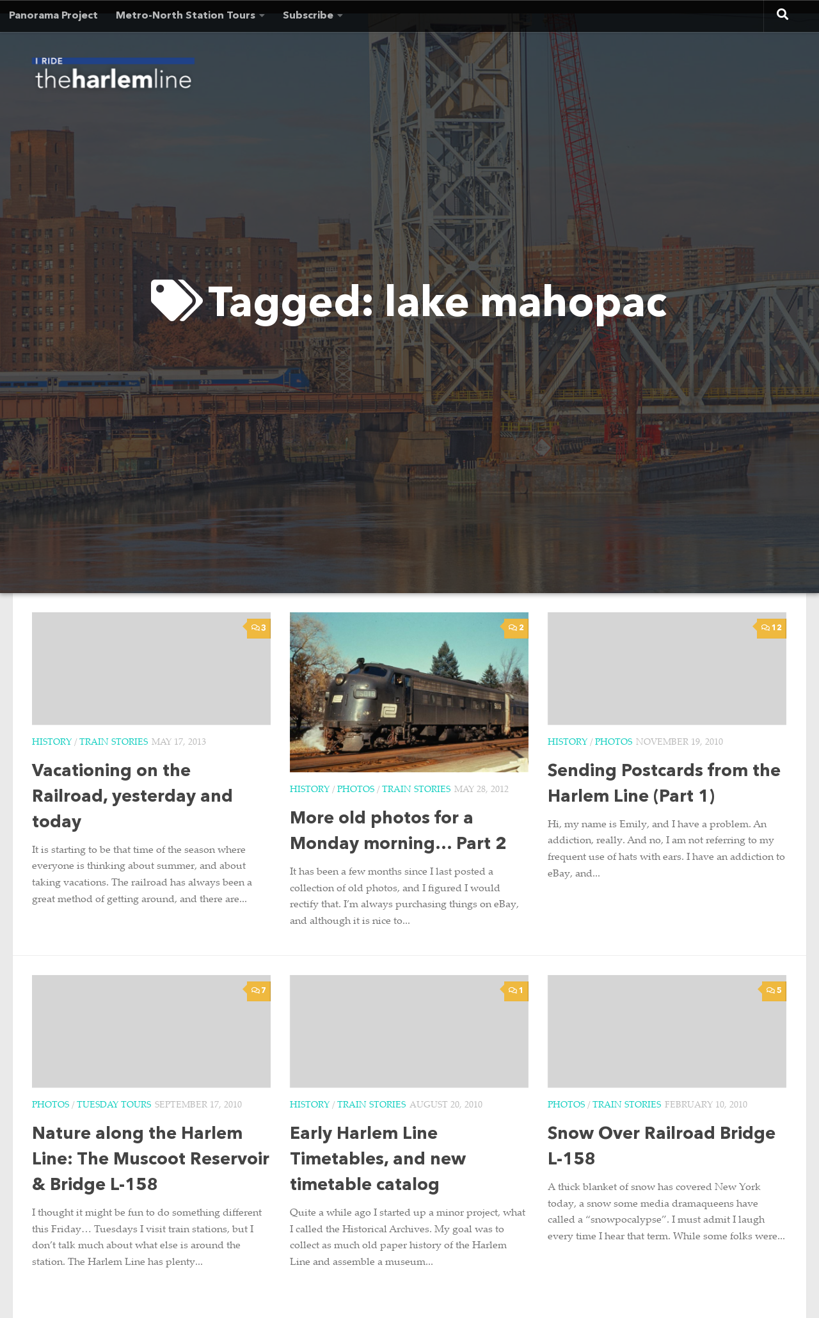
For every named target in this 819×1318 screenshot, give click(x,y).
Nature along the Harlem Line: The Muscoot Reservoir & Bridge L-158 (150, 1160)
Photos (355, 790)
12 (771, 628)
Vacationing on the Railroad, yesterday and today (132, 797)
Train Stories (113, 742)
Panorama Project (53, 16)
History (52, 742)
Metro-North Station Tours (185, 16)
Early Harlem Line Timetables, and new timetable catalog (378, 1160)
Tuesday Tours (114, 1105)
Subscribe (308, 16)
